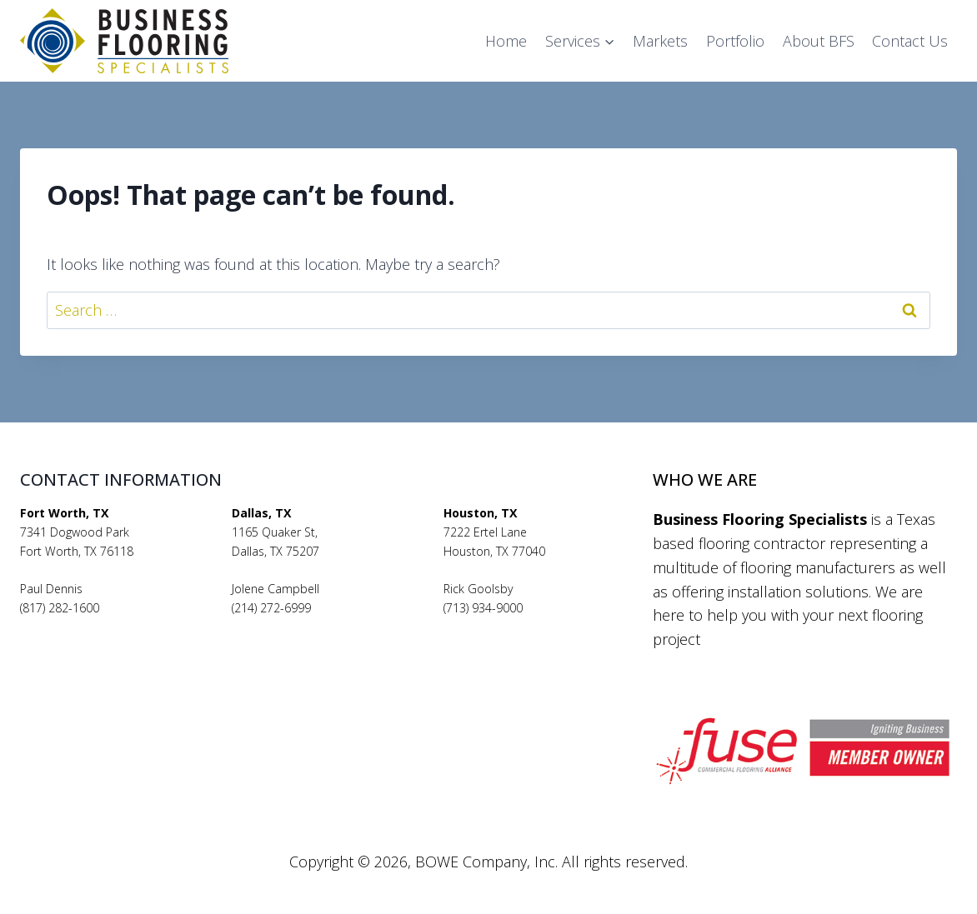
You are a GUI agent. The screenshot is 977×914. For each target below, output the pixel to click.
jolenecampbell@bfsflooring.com (320, 627)
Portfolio (735, 41)
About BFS (818, 41)
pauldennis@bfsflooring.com (96, 627)
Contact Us (910, 41)
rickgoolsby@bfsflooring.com (521, 627)
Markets (660, 41)
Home (506, 41)
